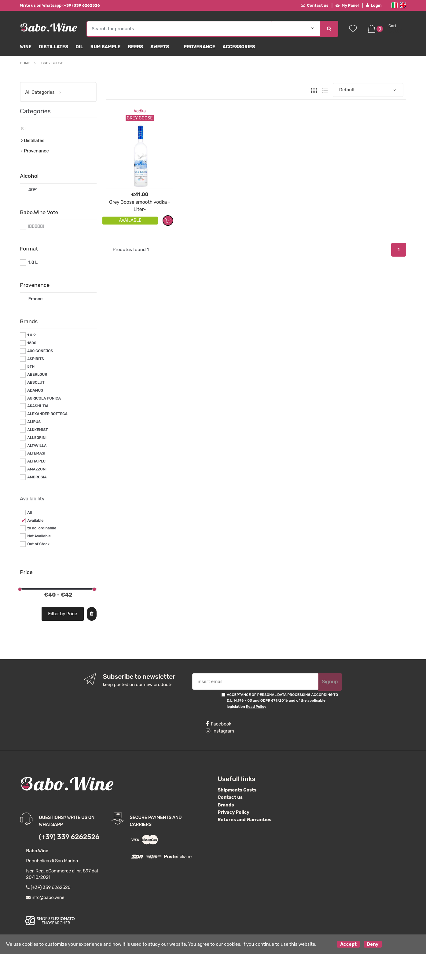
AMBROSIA (37, 477)
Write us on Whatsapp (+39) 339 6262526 (60, 5)
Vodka (140, 111)
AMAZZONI (36, 469)
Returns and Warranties (244, 819)
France (35, 299)
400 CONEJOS (40, 351)
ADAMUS (35, 390)
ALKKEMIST (37, 430)
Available (35, 520)
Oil (79, 46)
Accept (348, 944)
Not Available (39, 536)
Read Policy (256, 706)
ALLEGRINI (36, 438)
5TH (31, 366)
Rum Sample (105, 46)
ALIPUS (34, 422)
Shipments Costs (237, 790)
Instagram (220, 731)
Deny (373, 944)
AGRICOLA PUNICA (44, 398)
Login (374, 5)
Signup (330, 682)
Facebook (218, 724)
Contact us (314, 5)
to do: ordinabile (41, 528)
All (29, 512)
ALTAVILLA (36, 446)
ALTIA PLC (36, 461)
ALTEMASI (36, 453)
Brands (226, 805)
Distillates (53, 46)
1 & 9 (31, 335)
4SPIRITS (35, 359)
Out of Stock (38, 544)
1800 (31, 343)
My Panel (347, 5)
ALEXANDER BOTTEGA (47, 414)
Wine (25, 46)
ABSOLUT (35, 382)
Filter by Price (62, 613)
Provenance (199, 46)
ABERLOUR (37, 374)
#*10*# (35, 226)
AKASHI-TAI (37, 406)
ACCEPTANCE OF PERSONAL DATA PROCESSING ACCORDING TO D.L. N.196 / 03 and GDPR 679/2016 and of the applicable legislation (282, 701)
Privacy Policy (233, 812)
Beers (135, 46)
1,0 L (33, 262)
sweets (159, 46)
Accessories (238, 46)
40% (32, 189)
